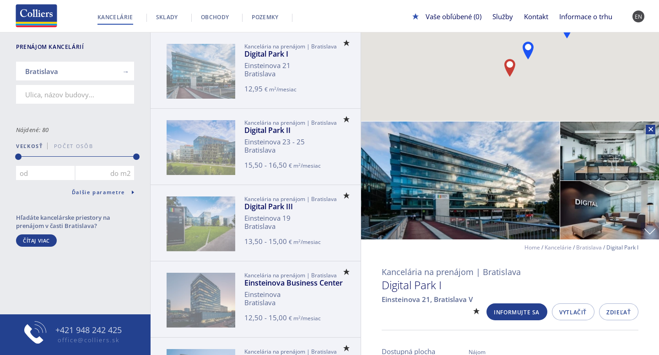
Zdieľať (618, 312)
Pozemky (265, 17)
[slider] (18, 157)
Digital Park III (268, 206)
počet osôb (70, 146)
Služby (502, 16)
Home (532, 247)
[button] (528, 50)
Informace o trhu (585, 16)
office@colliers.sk (88, 340)
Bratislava (589, 247)
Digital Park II (267, 130)
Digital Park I (266, 54)
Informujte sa (517, 312)
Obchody (215, 17)
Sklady (167, 17)
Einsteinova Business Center (293, 283)
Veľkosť (29, 146)
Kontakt (536, 16)
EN (639, 17)
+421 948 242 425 (88, 329)
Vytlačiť (573, 312)
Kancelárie (115, 17)
